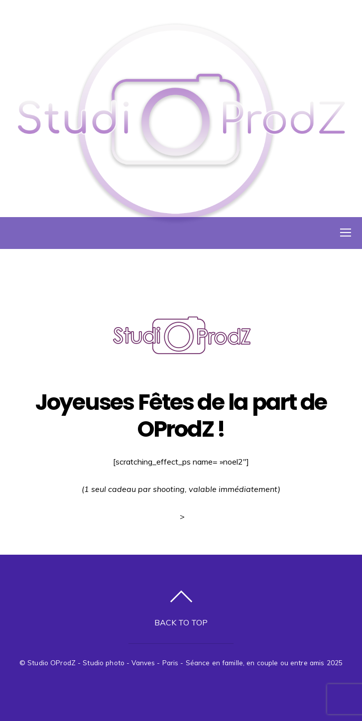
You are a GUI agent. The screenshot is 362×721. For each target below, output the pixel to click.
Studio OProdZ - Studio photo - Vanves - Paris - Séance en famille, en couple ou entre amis (175, 662)
